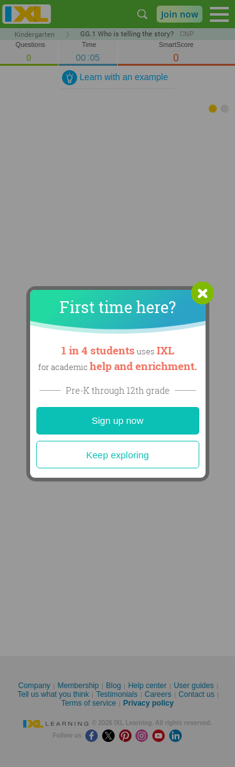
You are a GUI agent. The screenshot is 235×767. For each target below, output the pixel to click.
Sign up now (117, 420)
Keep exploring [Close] (117, 455)
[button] (202, 293)
